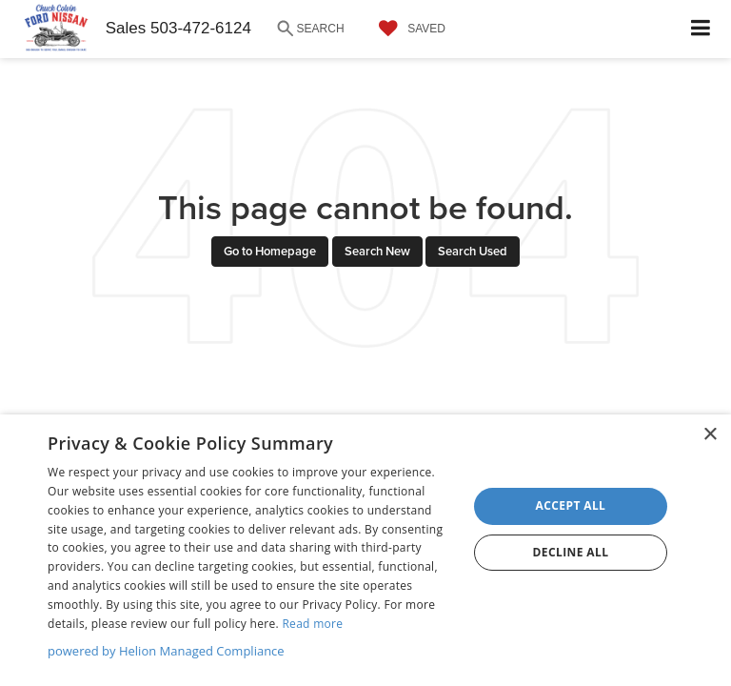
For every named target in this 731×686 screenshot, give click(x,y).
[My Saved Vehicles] (407, 28)
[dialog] (365, 550)
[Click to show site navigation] (701, 29)
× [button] (709, 435)
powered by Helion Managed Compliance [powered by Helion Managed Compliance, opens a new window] (166, 650)
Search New (377, 251)
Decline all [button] (571, 552)
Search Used (472, 251)
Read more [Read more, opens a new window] (312, 623)
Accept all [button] (571, 505)
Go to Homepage (270, 251)
